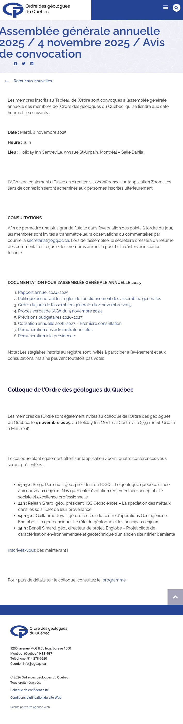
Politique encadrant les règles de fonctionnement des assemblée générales (89, 298)
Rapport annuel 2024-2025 (43, 292)
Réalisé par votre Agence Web (30, 707)
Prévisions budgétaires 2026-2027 (50, 317)
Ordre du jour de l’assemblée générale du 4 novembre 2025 (75, 304)
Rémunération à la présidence (46, 335)
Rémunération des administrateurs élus (55, 329)
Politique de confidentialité (29, 690)
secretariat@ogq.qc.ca (48, 240)
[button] (165, 7)
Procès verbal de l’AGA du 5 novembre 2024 (60, 311)
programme (114, 580)
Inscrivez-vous (22, 550)
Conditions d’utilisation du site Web (35, 697)
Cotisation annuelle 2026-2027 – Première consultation (70, 323)
